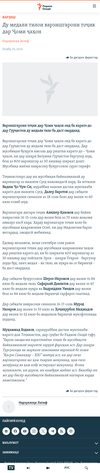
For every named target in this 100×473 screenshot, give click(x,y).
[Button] (82, 57)
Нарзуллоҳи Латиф (15, 41)
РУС (67, 468)
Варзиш (9, 17)
